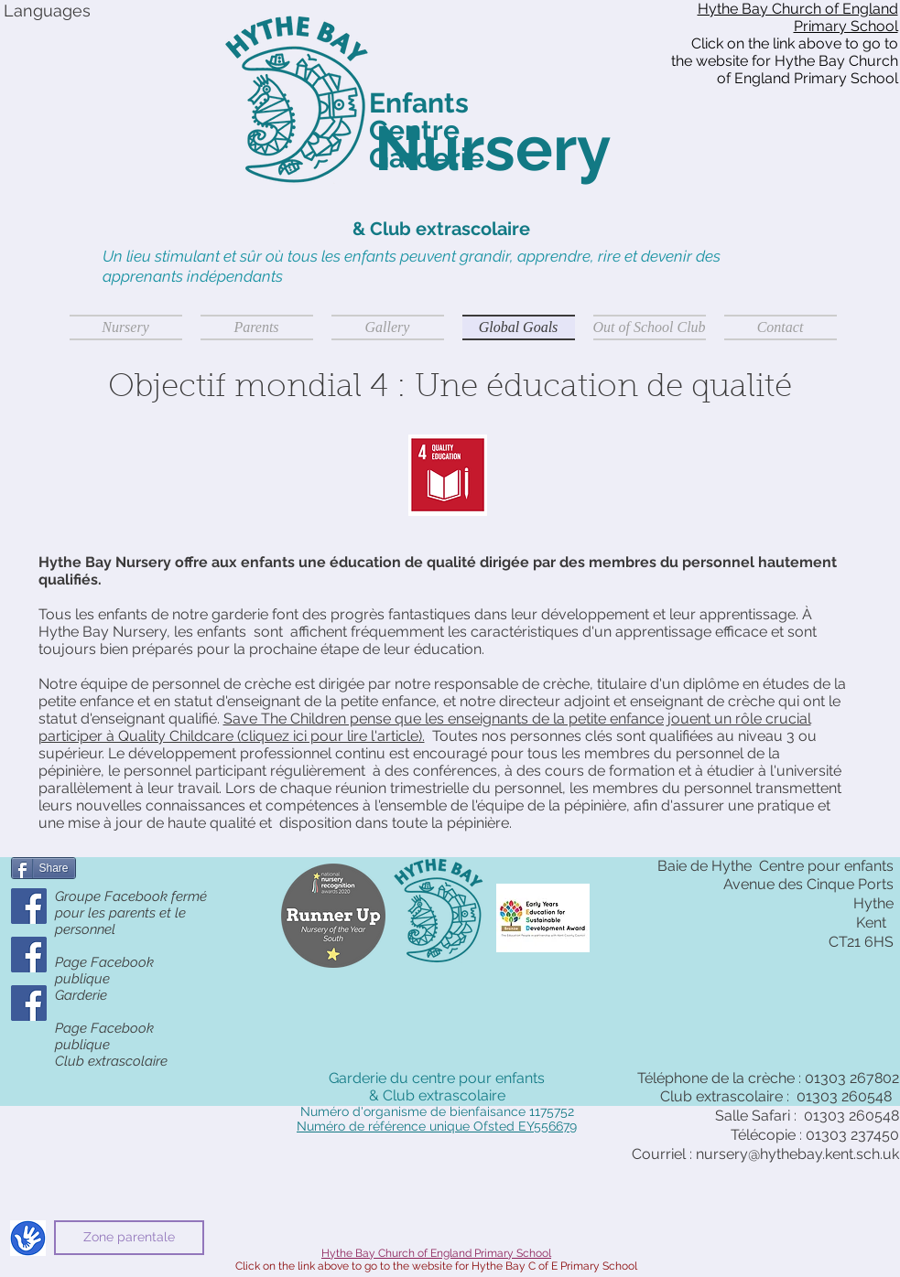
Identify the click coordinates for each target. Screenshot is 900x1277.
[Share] (43, 868)
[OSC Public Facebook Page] (29, 1003)
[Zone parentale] (129, 1237)
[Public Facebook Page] (29, 954)
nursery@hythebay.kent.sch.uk (797, 1154)
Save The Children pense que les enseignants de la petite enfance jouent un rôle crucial (517, 718)
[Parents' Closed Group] (29, 906)
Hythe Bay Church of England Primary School (798, 17)
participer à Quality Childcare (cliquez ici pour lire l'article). (231, 736)
